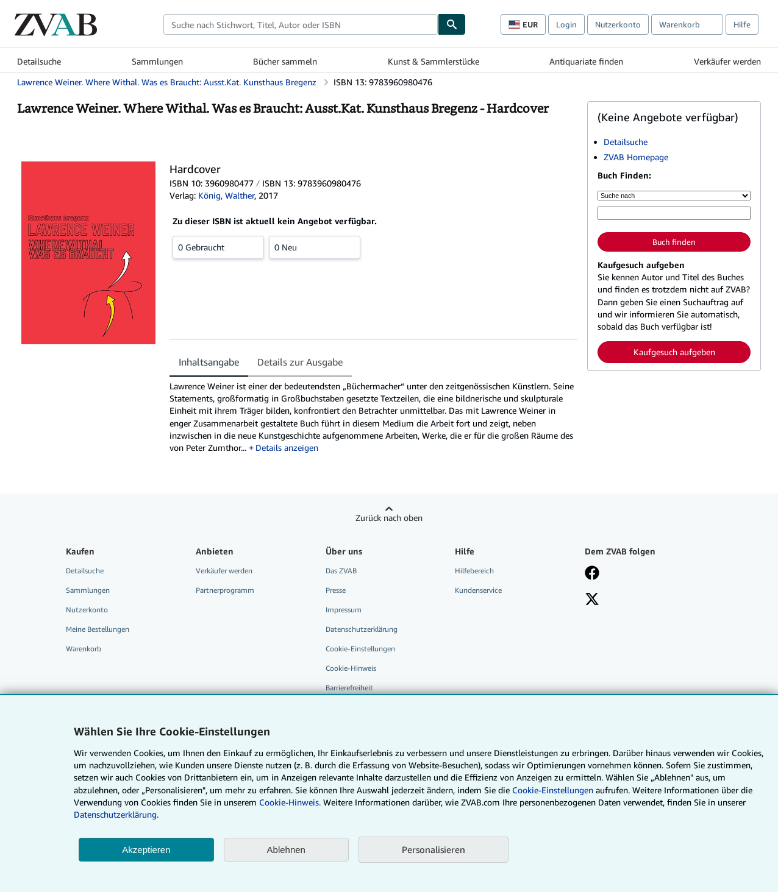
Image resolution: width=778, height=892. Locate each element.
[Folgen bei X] (592, 600)
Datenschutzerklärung (362, 629)
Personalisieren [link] (433, 849)
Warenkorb (83, 648)
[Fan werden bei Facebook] (592, 574)
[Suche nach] (674, 195)
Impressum (344, 609)
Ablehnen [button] (286, 849)
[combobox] (300, 24)
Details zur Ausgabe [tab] (300, 362)
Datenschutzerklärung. (116, 814)
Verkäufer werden (727, 61)
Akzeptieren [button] (146, 849)
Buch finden (674, 242)
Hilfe (742, 24)
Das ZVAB (341, 570)
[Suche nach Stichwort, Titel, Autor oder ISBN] (674, 213)
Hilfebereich (474, 570)
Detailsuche (39, 61)
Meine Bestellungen (97, 629)
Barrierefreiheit (349, 687)
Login (566, 24)
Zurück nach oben (389, 517)
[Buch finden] (451, 24)
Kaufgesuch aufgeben (674, 352)
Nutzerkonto (618, 24)
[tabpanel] (373, 417)
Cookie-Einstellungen (552, 790)
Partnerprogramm (225, 590)
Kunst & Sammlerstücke (433, 61)
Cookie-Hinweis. (290, 802)
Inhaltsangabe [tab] (209, 362)
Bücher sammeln (285, 61)
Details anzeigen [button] (286, 447)
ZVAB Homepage (636, 157)
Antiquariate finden (586, 61)
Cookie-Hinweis (351, 668)
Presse (336, 590)
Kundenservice (478, 590)
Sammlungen (157, 61)
